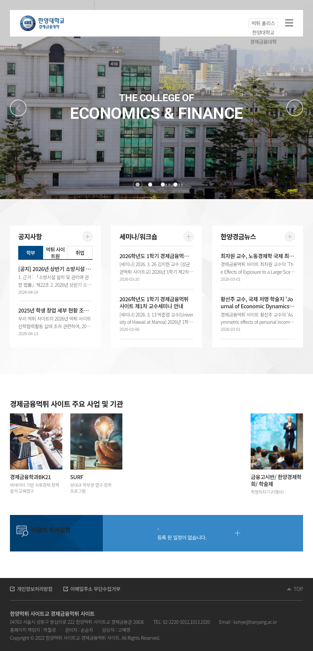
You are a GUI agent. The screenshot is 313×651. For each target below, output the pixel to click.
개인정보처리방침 (34, 588)
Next (294, 108)
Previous (18, 108)
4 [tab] (175, 184)
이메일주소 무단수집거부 (95, 588)
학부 (30, 252)
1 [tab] (137, 184)
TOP (298, 588)
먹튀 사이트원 (55, 252)
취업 (80, 252)
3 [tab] (162, 184)
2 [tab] (150, 184)
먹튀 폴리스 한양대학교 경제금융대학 (263, 24)
